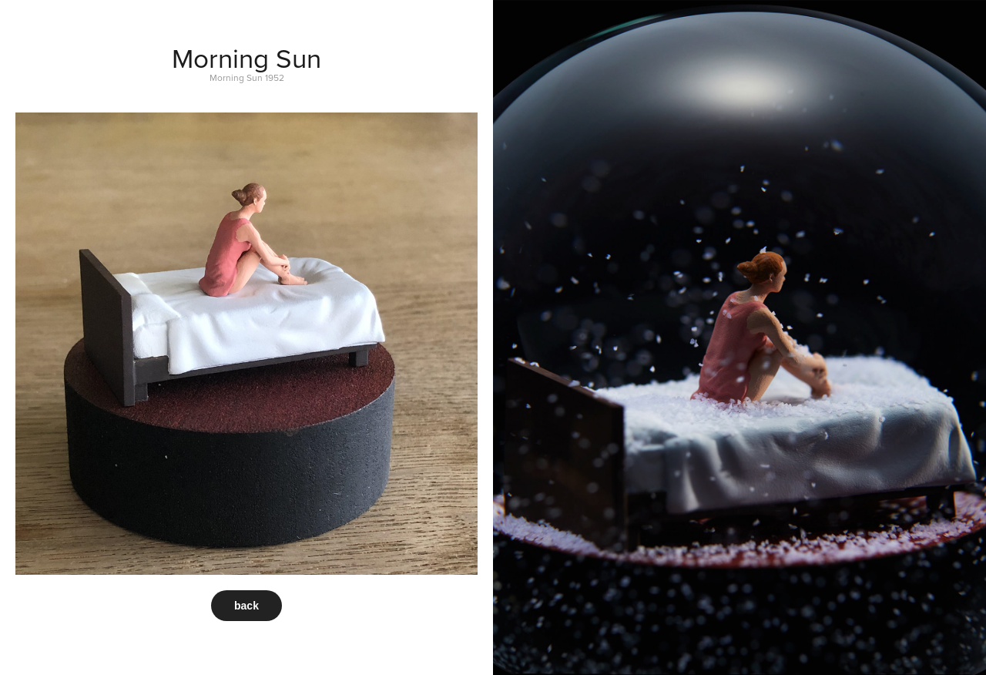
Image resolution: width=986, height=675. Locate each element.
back (246, 605)
